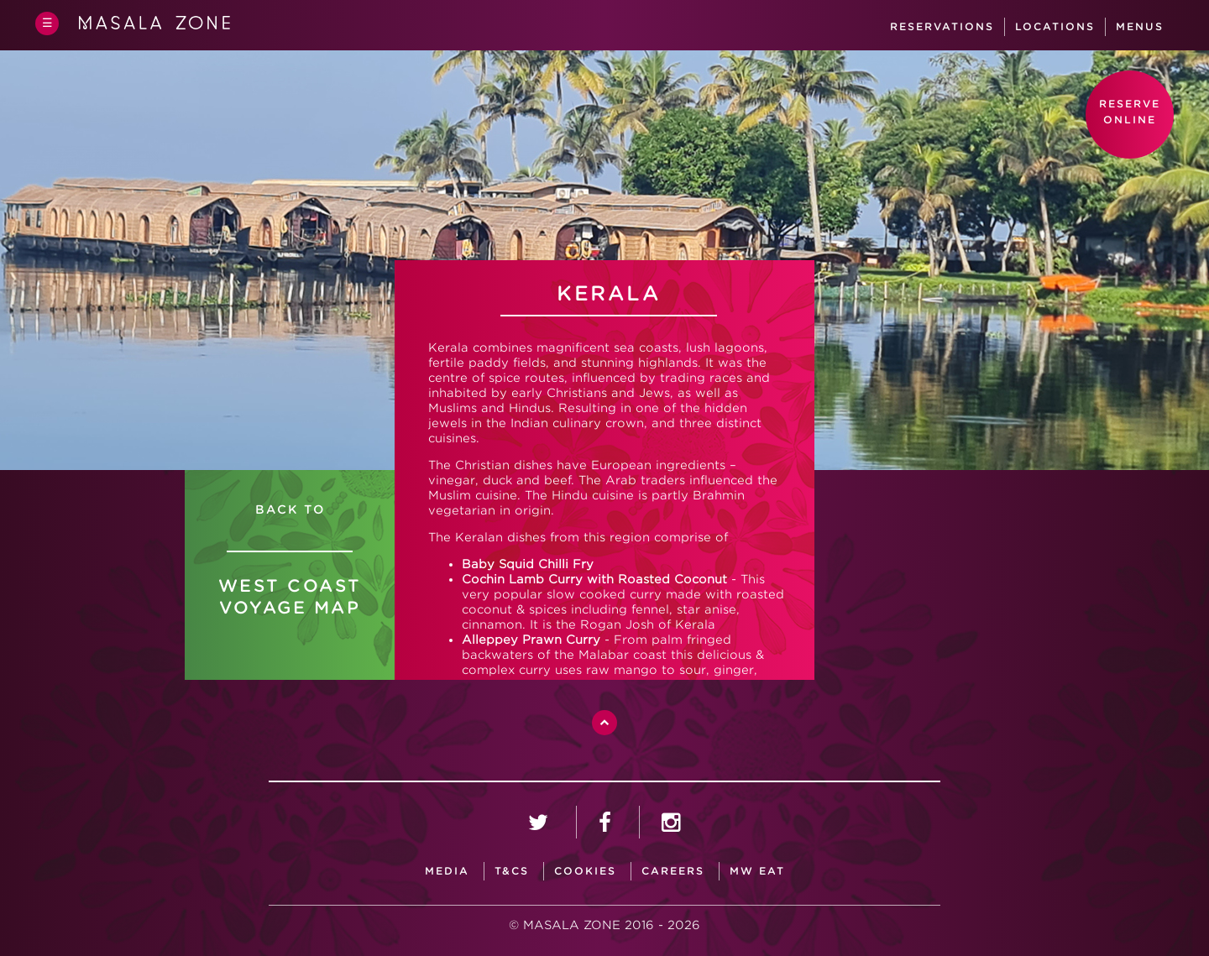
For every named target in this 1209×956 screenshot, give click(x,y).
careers (672, 871)
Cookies (585, 871)
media (447, 871)
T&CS (512, 871)
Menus (1140, 26)
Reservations (942, 26)
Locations (1055, 26)
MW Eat (757, 871)
